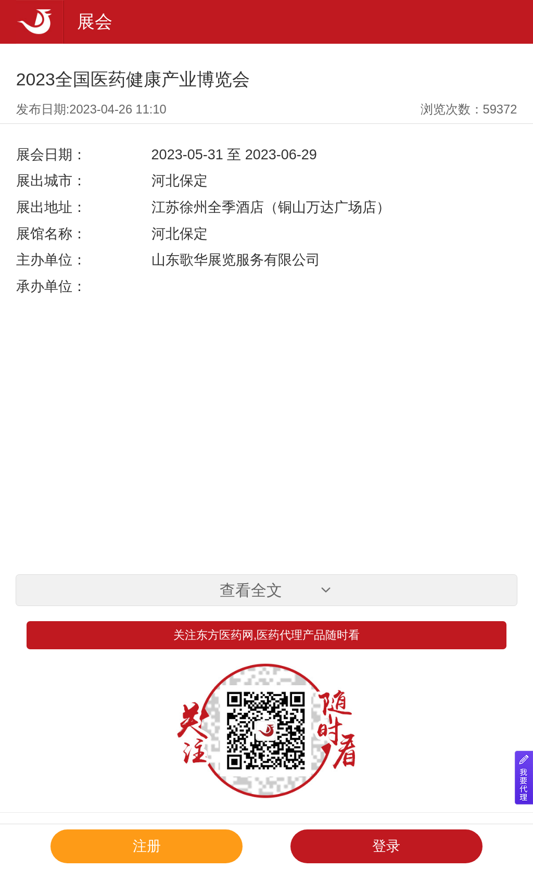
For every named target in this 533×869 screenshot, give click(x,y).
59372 (500, 109)
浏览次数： (469, 109)
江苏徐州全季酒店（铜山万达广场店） (270, 207)
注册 (147, 846)
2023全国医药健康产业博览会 (133, 79)
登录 (386, 846)
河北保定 (179, 180)
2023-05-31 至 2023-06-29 (234, 154)
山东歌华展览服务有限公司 (235, 260)
